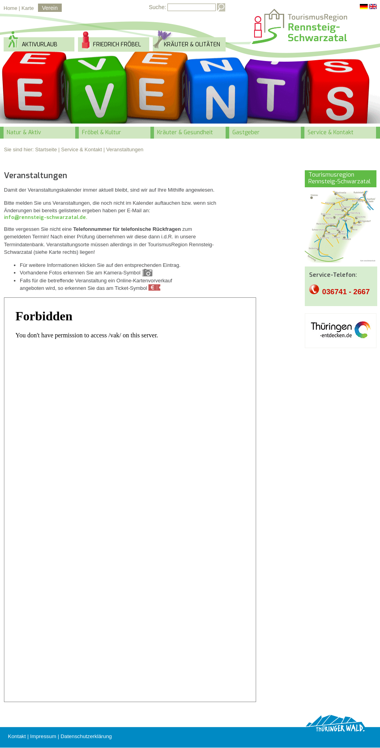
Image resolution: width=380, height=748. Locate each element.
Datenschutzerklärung (86, 736)
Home (10, 8)
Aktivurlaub (39, 44)
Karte (27, 8)
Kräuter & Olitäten (192, 44)
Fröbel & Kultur (101, 132)
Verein (50, 8)
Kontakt (17, 736)
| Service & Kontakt (80, 149)
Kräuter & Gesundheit (185, 132)
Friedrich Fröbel (117, 44)
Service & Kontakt (330, 132)
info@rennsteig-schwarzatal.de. (45, 217)
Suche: (157, 7)
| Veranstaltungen (123, 149)
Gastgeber (246, 132)
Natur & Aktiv (24, 132)
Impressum (43, 736)
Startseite (46, 149)
